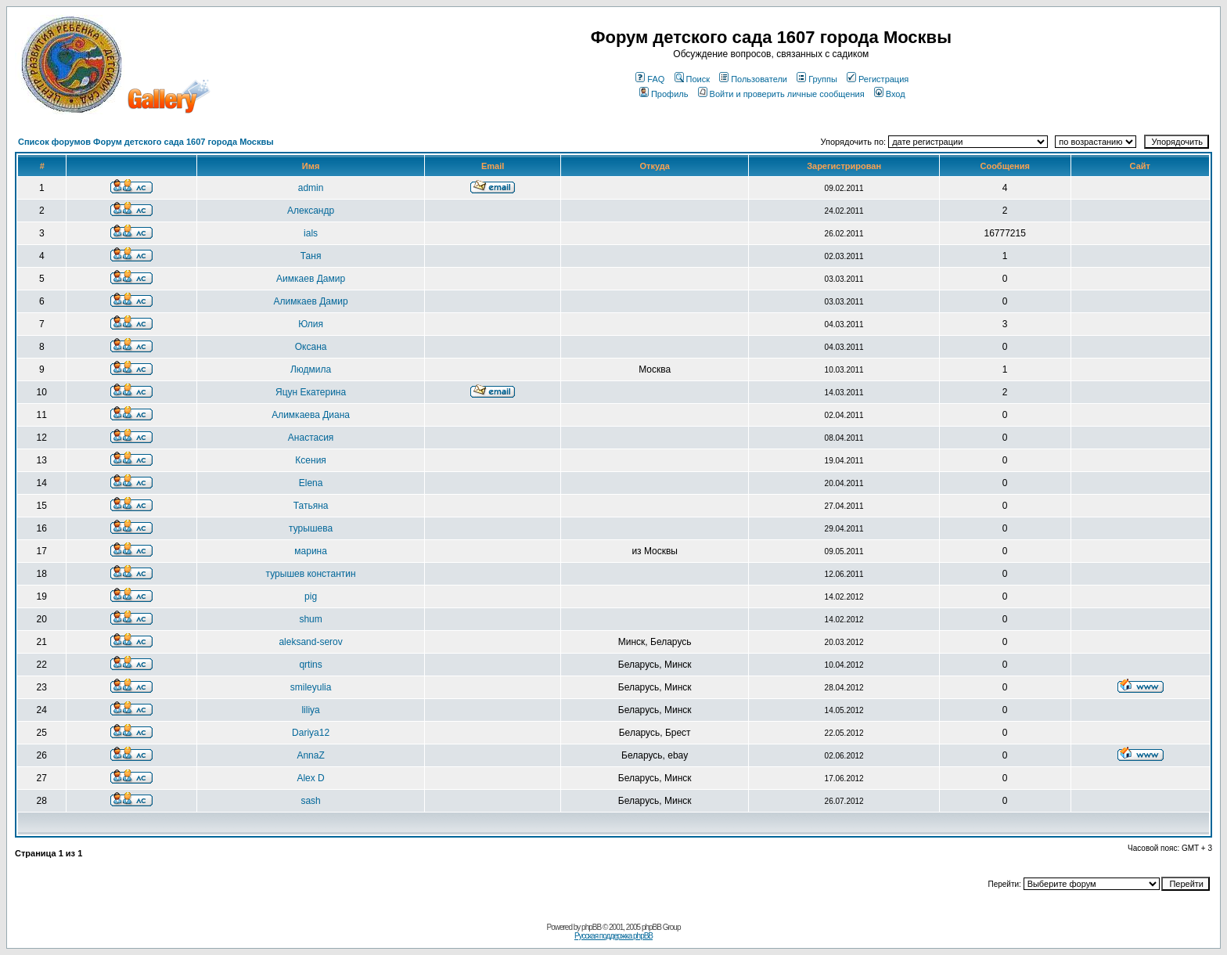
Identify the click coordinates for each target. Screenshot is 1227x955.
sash (310, 800)
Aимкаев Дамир (310, 278)
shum (310, 619)
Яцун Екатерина (310, 392)
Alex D (310, 778)
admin (311, 187)
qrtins (310, 664)
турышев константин (311, 573)
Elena (311, 483)
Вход (889, 94)
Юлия (310, 324)
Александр (310, 210)
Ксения (310, 460)
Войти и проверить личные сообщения (781, 94)
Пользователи (753, 79)
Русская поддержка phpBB (613, 936)
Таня (311, 255)
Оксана (311, 346)
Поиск (692, 79)
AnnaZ (310, 755)
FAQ (649, 79)
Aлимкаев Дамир (311, 301)
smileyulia (311, 687)
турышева (311, 528)
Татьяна (311, 505)
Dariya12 (310, 732)
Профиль (664, 94)
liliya (310, 710)
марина (310, 551)
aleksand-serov (310, 641)
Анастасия (311, 437)
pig (310, 596)
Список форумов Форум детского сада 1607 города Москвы (146, 141)
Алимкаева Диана (311, 414)
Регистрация (878, 79)
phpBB (591, 927)
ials (311, 233)
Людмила (310, 369)
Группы (817, 79)
